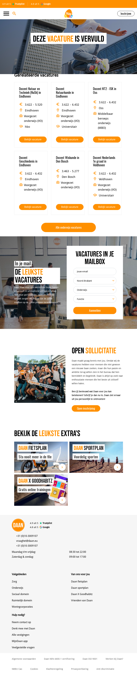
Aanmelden (95, 310)
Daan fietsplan (79, 581)
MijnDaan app (20, 641)
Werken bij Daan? (114, 659)
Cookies (34, 669)
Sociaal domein (20, 594)
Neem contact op (21, 622)
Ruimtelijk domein (22, 600)
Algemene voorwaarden (24, 659)
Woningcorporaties (22, 606)
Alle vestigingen (20, 634)
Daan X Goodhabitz (82, 594)
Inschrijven (126, 13)
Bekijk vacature (32, 139)
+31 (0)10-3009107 (27, 535)
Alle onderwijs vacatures (69, 227)
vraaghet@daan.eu (27, 540)
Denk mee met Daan (23, 628)
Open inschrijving (86, 408)
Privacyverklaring (79, 669)
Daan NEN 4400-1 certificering (59, 659)
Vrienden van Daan (82, 600)
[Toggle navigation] (7, 13)
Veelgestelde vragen (23, 647)
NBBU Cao (17, 669)
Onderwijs (17, 587)
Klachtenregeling (54, 669)
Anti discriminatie (105, 669)
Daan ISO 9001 (90, 659)
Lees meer (62, 467)
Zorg (14, 581)
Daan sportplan (79, 587)
